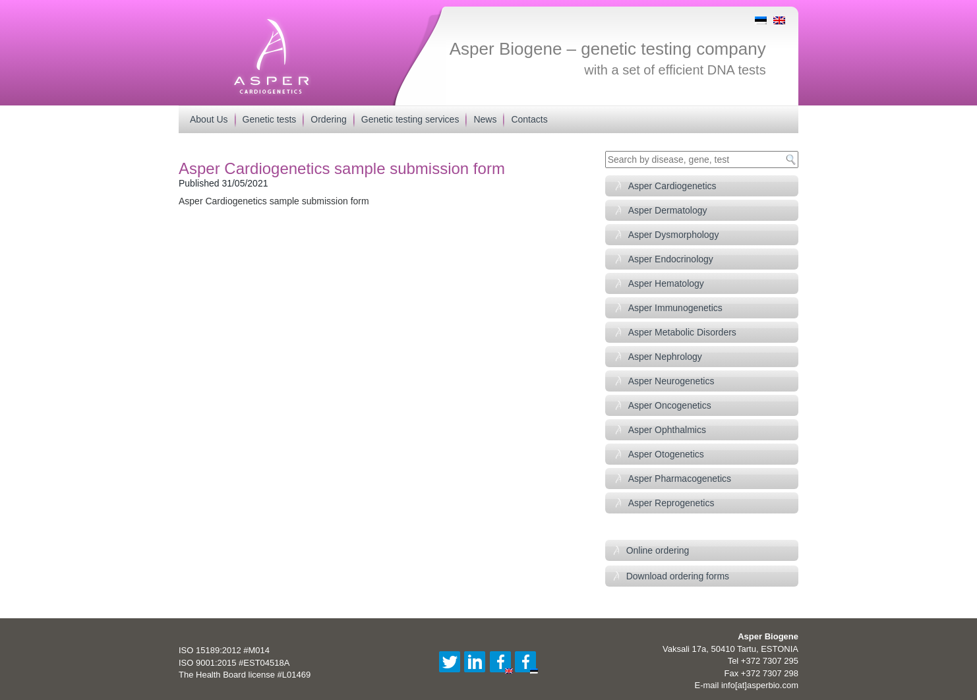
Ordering (328, 119)
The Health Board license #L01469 (245, 675)
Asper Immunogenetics (675, 308)
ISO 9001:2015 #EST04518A (234, 663)
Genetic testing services (410, 119)
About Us (209, 119)
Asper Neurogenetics (671, 381)
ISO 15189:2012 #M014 (224, 650)
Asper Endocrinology (670, 259)
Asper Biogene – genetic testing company (608, 49)
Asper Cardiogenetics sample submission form (274, 201)
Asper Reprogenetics (671, 503)
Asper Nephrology (665, 356)
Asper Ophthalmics (667, 429)
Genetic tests (270, 119)
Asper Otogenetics (666, 454)
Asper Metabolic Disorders (682, 332)
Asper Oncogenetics (669, 405)
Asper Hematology (666, 283)
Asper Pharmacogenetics (679, 478)
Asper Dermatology (667, 210)
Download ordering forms (677, 576)
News (484, 119)
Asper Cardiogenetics (672, 186)
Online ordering (658, 550)
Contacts (529, 119)
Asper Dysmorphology (673, 234)
